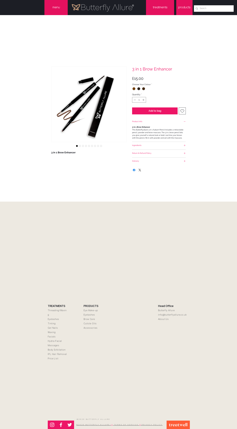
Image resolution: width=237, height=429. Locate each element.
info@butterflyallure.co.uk (172, 315)
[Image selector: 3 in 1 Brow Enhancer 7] (98, 145)
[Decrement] (134, 99)
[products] (184, 7)
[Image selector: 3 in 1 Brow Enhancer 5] (92, 145)
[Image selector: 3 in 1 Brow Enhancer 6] (95, 145)
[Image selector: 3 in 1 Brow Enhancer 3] (86, 145)
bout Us (164, 319)
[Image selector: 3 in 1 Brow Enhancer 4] (89, 145)
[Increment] (144, 99)
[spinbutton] (139, 99)
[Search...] (213, 8)
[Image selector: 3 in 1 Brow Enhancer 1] (79, 145)
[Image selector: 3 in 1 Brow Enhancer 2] (82, 145)
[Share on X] (140, 170)
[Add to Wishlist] (182, 110)
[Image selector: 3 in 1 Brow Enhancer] (76, 145)
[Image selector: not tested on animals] (101, 145)
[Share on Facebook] (134, 170)
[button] (56, 7)
